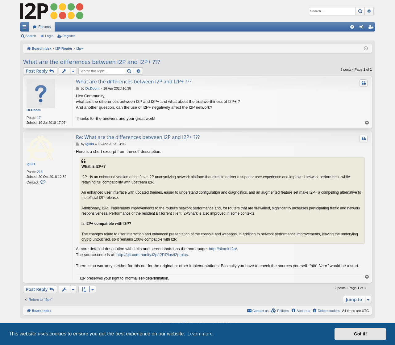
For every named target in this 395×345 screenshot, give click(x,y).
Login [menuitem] (363, 28)
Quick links (25, 28)
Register (68, 36)
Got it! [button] (360, 333)
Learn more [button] (200, 333)
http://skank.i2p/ (223, 248)
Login (49, 36)
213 (40, 172)
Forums (44, 27)
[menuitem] (352, 27)
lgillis (31, 164)
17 (39, 118)
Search (30, 36)
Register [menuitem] (372, 28)
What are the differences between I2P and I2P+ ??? (91, 62)
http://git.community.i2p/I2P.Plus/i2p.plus (152, 254)
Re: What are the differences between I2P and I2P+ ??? (138, 137)
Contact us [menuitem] (258, 310)
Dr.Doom (34, 110)
